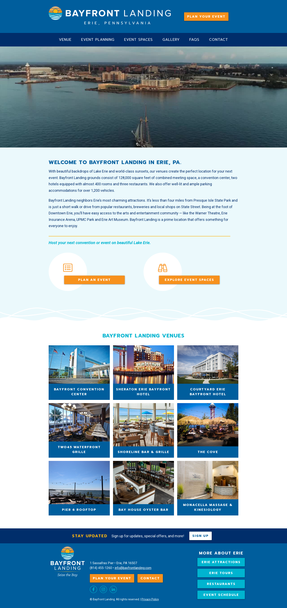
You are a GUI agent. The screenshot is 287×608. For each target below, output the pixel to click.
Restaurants (221, 584)
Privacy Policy (150, 599)
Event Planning (97, 39)
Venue (65, 39)
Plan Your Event (206, 16)
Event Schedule (221, 594)
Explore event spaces (189, 279)
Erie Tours (221, 573)
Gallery (171, 39)
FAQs (194, 39)
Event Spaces (138, 39)
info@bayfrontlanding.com (133, 568)
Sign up (200, 535)
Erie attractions (221, 562)
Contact (218, 39)
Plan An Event (94, 279)
